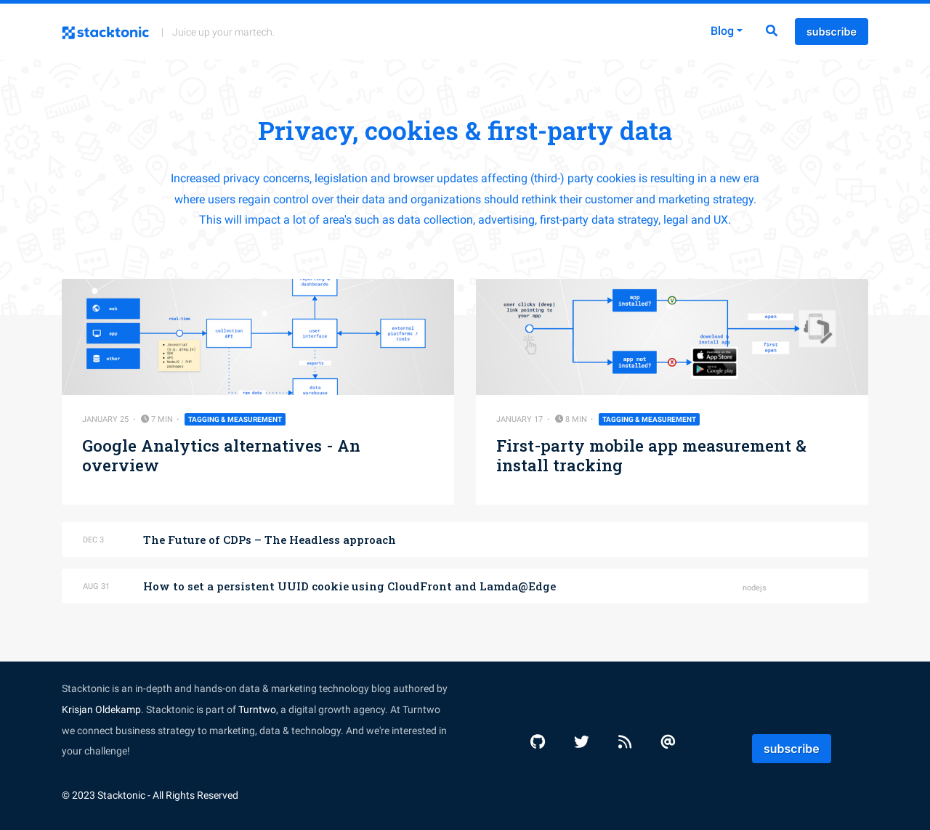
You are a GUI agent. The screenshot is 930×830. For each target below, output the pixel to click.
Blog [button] (722, 31)
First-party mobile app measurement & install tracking (651, 455)
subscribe (831, 31)
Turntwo (257, 710)
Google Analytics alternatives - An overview (221, 455)
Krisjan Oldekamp (101, 710)
